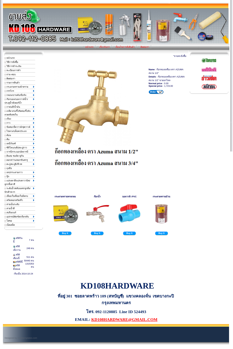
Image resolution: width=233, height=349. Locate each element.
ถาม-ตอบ (10, 74)
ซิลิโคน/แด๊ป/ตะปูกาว (19, 147)
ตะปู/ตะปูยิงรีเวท (19, 164)
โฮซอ (19, 220)
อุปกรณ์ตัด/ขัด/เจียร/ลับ (19, 216)
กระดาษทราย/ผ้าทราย (19, 87)
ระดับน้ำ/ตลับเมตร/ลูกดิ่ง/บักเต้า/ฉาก (19, 190)
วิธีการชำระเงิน (12, 66)
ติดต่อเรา (143, 47)
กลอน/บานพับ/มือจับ (19, 95)
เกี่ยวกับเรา (103, 47)
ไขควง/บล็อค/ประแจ (19, 131)
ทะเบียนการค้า (12, 70)
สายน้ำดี (9, 208)
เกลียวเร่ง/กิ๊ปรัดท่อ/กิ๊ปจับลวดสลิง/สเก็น (19, 113)
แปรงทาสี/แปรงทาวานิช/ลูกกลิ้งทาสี (19, 182)
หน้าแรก (88, 47)
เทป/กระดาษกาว (19, 172)
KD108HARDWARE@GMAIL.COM (124, 319)
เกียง (19, 118)
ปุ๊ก (19, 176)
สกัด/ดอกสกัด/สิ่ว (19, 200)
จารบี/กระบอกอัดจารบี (19, 151)
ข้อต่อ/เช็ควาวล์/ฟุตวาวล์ (19, 127)
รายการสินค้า (12, 82)
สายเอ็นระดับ (11, 204)
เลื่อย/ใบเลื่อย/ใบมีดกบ (19, 196)
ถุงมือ (8, 168)
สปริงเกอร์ (10, 212)
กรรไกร (19, 91)
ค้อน (19, 135)
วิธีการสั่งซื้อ (11, 62)
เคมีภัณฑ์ (19, 143)
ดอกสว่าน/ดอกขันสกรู (19, 160)
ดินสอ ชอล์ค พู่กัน (14, 156)
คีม (19, 139)
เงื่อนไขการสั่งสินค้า (124, 47)
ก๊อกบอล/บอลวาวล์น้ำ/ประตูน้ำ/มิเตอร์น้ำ (19, 101)
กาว (19, 123)
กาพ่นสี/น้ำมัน (19, 107)
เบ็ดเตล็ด (9, 225)
